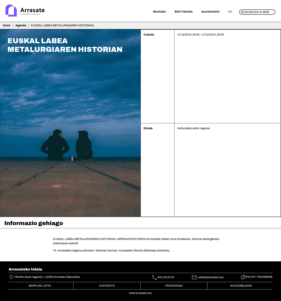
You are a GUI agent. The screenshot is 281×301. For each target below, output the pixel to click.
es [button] (230, 11)
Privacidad (174, 285)
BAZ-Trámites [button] (184, 11)
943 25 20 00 (166, 277)
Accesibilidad (241, 285)
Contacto (107, 285)
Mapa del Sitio (40, 285)
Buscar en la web (255, 12)
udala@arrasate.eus (207, 277)
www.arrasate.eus (140, 293)
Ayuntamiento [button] (210, 11)
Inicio (6, 25)
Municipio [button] (159, 11)
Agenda (20, 25)
